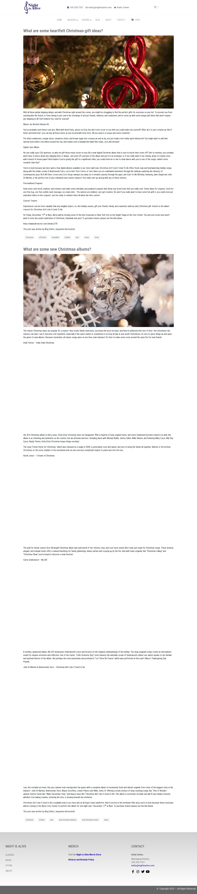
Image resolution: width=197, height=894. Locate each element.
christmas (30, 237)
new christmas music (90, 819)
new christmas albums (67, 819)
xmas (97, 237)
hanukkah (55, 237)
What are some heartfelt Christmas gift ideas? (63, 30)
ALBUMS (9, 855)
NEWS (8, 860)
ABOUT (8, 871)
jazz (77, 237)
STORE (8, 865)
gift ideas (42, 237)
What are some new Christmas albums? (57, 249)
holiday (67, 237)
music (86, 237)
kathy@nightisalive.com (142, 865)
